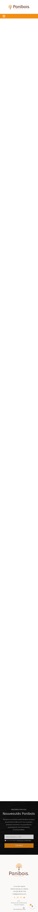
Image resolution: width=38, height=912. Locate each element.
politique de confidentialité (24, 841)
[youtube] (24, 897)
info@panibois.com (20, 894)
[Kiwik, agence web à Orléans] (24, 908)
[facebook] (15, 897)
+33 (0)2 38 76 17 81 (19, 891)
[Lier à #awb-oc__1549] (4, 16)
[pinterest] (21, 897)
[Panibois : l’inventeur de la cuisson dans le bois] (19, 2)
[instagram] (18, 897)
